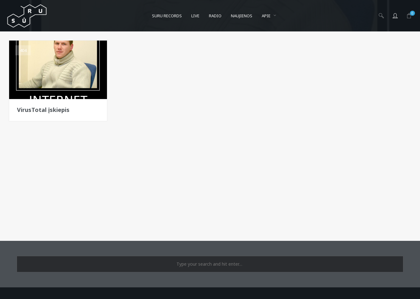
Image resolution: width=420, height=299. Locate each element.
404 (23, 50)
